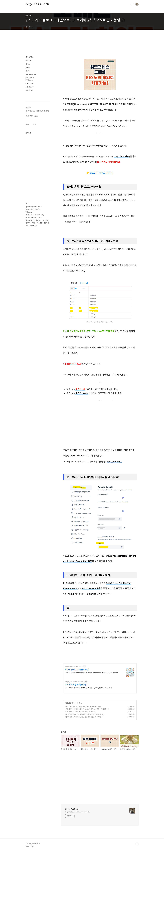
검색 (132, 4)
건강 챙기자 (29, 90)
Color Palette (29, 87)
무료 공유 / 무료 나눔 (31, 414)
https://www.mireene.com (74, 740)
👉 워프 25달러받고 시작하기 (99, 200)
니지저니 (38, 408)
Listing (27, 64)
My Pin (27, 71)
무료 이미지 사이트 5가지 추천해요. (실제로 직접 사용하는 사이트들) (86, 768)
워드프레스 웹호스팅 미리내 (76, 743)
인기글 (34, 250)
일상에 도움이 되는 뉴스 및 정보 (34, 403)
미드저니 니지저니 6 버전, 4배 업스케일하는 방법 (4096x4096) (84, 773)
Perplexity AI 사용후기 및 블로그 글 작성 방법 (79, 770)
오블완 (39, 406)
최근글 (27, 250)
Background (30, 77)
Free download (30, 74)
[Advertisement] (80, 67)
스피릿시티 (45, 408)
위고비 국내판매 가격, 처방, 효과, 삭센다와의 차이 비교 (82, 765)
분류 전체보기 (29, 57)
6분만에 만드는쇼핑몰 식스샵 (77, 728)
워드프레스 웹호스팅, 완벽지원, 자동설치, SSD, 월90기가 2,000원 (88, 746)
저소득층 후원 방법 (30, 406)
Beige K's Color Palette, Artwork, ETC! (77, 871)
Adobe (27, 67)
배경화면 (46, 411)
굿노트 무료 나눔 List (31, 179)
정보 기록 (68, 762)
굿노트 (40, 395)
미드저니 (27, 411)
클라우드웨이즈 (29, 397)
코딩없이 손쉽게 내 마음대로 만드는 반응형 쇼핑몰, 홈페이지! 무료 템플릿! (91, 731)
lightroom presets (31, 395)
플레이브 (38, 397)
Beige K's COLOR (37, 4)
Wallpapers (29, 80)
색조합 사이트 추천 (37, 411)
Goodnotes (29, 83)
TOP (137, 903)
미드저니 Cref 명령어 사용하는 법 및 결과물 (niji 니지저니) (83, 776)
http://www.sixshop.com (73, 725)
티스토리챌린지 (29, 408)
